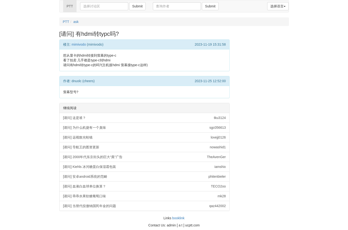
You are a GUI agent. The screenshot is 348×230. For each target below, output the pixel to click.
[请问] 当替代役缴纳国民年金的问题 (144, 205)
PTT (70, 6)
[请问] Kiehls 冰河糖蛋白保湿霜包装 (144, 166)
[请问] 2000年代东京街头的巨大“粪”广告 (144, 157)
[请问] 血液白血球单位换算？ (144, 186)
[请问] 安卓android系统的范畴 (144, 176)
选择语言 (278, 6)
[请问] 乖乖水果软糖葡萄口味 (144, 196)
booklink (178, 218)
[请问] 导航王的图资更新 (144, 147)
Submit (137, 6)
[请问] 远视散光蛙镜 (144, 137)
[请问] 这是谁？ (144, 117)
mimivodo (79, 44)
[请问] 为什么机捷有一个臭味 (144, 127)
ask (76, 22)
